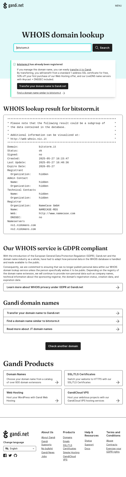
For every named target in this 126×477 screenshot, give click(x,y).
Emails (66, 441)
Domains (67, 437)
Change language (13, 442)
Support (89, 444)
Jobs (44, 456)
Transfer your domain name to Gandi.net (42, 86)
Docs (87, 448)
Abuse (109, 440)
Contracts (111, 444)
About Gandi (48, 437)
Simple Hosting (71, 452)
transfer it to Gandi (80, 69)
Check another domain (63, 346)
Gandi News (47, 452)
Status (88, 440)
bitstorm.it (23, 64)
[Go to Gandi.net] (13, 5)
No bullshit (47, 448)
